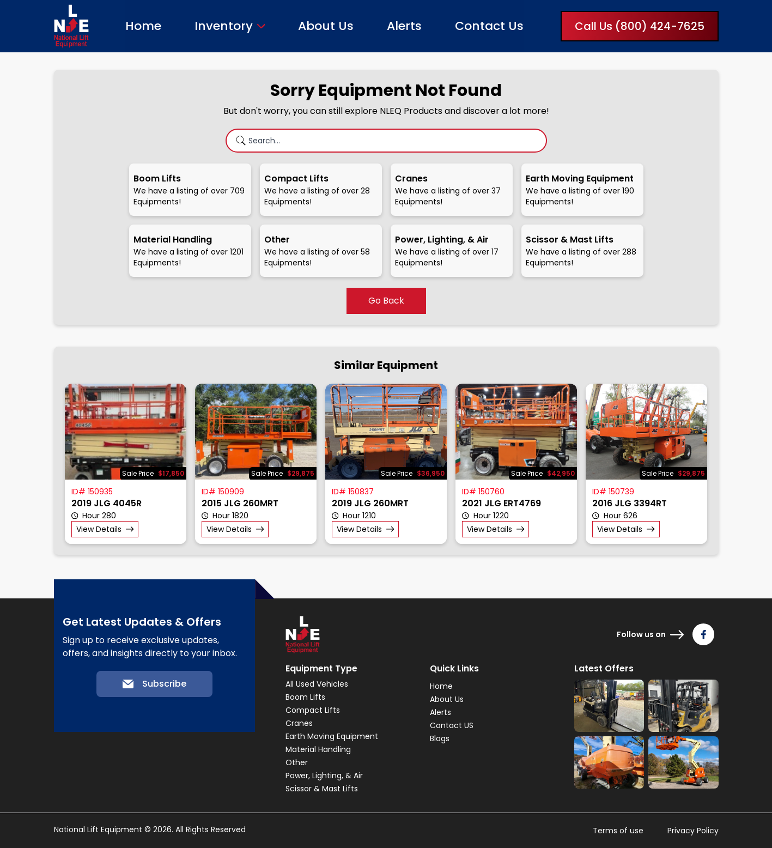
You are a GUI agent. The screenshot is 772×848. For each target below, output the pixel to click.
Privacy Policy (693, 830)
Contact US (451, 725)
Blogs (439, 738)
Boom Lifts (305, 697)
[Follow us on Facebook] (703, 634)
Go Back (386, 300)
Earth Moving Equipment (331, 736)
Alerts (404, 25)
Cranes (299, 723)
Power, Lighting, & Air (324, 775)
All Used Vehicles (316, 684)
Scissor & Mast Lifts (321, 788)
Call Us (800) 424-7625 (639, 26)
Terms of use (618, 830)
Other (296, 762)
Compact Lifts (312, 710)
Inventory (223, 26)
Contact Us (489, 25)
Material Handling (318, 749)
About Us (326, 25)
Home (143, 25)
